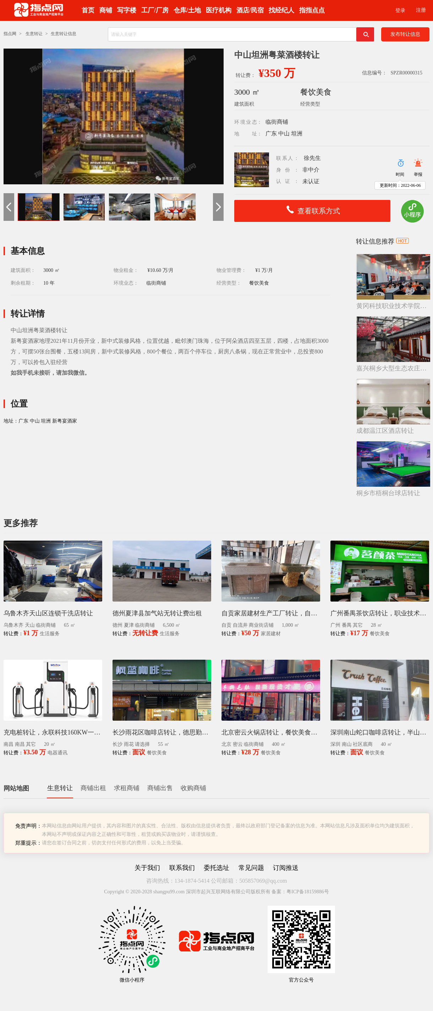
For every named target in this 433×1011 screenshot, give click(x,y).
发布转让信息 (405, 34)
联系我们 (182, 868)
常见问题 (251, 868)
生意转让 (34, 33)
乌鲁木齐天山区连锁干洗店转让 (48, 613)
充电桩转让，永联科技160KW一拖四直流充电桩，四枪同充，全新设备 (53, 732)
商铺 (105, 10)
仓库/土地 (187, 10)
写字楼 (126, 10)
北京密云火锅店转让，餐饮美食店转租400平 (270, 732)
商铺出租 (93, 788)
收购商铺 (193, 788)
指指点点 (312, 10)
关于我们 (147, 868)
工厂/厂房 (155, 10)
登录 (400, 10)
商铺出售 (160, 788)
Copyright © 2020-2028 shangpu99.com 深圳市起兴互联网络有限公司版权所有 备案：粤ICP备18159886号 (216, 891)
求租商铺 (126, 788)
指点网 (10, 33)
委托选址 (216, 868)
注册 (421, 10)
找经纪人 (281, 10)
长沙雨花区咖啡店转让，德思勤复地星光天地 (162, 732)
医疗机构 (218, 10)
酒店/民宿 (250, 10)
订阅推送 (285, 868)
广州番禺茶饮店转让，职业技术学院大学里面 (379, 613)
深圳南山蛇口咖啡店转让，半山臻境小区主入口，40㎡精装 (379, 732)
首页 (88, 10)
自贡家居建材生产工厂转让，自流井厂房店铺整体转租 (270, 613)
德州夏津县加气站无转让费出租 (157, 613)
